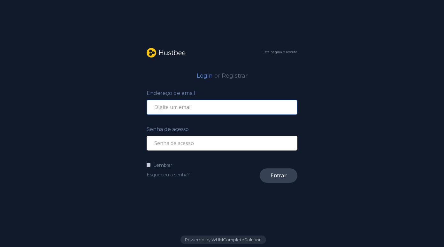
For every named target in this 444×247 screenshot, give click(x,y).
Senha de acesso (168, 129)
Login (205, 75)
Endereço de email (171, 93)
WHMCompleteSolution (236, 239)
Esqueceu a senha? (168, 175)
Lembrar (162, 165)
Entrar (279, 175)
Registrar (235, 75)
